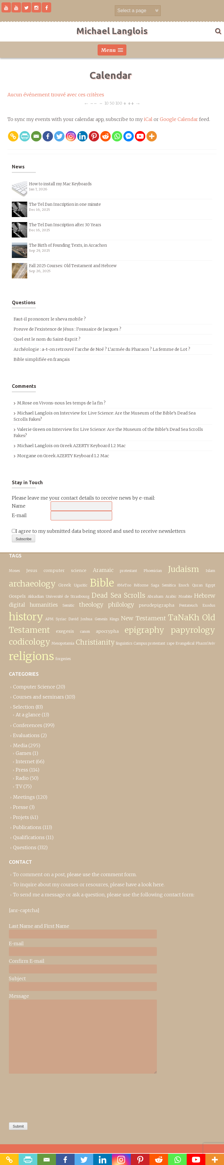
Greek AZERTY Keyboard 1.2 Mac (92, 445)
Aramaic (103, 570)
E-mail (19, 515)
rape (170, 643)
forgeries (63, 658)
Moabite (185, 596)
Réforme (141, 585)
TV (19, 786)
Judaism (183, 569)
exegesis (65, 631)
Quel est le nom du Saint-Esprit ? (47, 339)
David (73, 619)
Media (20, 745)
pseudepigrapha (156, 605)
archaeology (32, 584)
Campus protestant (149, 643)
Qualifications (29, 837)
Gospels (17, 596)
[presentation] (33, 1096)
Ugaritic (80, 585)
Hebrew (204, 595)
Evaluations (26, 735)
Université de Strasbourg (67, 596)
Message (19, 996)
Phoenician (153, 570)
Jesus (31, 570)
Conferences (27, 725)
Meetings (24, 797)
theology (91, 604)
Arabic (170, 596)
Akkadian (36, 596)
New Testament (143, 618)
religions (31, 656)
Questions (24, 847)
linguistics (124, 643)
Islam (210, 570)
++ (131, 103)
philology (121, 604)
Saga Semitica (163, 585)
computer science (64, 570)
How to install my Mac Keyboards (60, 184)
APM (49, 619)
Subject (17, 978)
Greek (64, 585)
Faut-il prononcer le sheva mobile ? (50, 319)
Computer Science (34, 687)
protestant (128, 570)
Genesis (101, 619)
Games (23, 753)
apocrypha (107, 631)
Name (18, 506)
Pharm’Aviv (205, 643)
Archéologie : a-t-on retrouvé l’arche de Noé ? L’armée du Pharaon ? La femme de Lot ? (102, 349)
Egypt (210, 585)
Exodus (208, 605)
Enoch (183, 585)
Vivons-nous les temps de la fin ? (72, 403)
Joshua (86, 619)
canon (85, 631)
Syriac (61, 619)
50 (112, 103)
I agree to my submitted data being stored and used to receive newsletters (99, 531)
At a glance (28, 715)
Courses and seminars (38, 697)
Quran (197, 585)
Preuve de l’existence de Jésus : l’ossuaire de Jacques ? (67, 329)
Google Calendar (179, 119)
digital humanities (33, 605)
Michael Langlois (112, 31)
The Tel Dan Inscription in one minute (65, 204)
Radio (22, 778)
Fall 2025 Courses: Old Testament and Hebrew (73, 265)
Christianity (95, 642)
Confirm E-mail (26, 961)
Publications (27, 827)
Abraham (155, 596)
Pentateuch (188, 605)
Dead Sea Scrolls (118, 595)
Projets (21, 817)
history (26, 616)
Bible (102, 582)
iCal (148, 119)
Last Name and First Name (39, 926)
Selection (23, 707)
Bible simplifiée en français (42, 359)
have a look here (145, 884)
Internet (25, 761)
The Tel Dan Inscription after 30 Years (65, 224)
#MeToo (124, 585)
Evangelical (184, 643)
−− (93, 103)
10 (106, 103)
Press (22, 770)
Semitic (68, 605)
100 (118, 103)
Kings (114, 619)
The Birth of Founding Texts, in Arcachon (68, 245)
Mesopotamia (62, 643)
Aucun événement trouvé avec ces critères (55, 95)
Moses (14, 570)
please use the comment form (101, 874)
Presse (20, 807)
